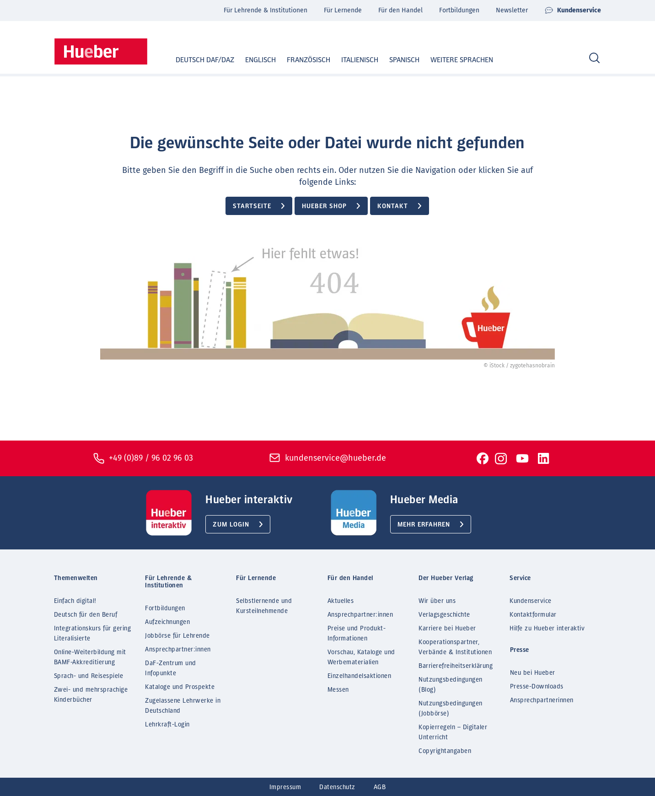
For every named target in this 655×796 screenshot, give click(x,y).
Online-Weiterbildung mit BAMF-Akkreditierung (90, 657)
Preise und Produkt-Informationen (357, 633)
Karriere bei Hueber (447, 628)
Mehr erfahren (423, 525)
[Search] (594, 58)
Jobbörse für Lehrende (177, 636)
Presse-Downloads (537, 686)
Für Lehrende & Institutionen (265, 10)
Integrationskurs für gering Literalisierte (92, 633)
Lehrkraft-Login (167, 724)
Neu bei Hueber (532, 673)
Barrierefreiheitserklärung (456, 666)
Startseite (252, 206)
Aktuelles (341, 601)
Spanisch (395, 60)
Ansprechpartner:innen (178, 649)
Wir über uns (437, 601)
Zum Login (231, 525)
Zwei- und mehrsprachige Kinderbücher (91, 695)
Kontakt (392, 206)
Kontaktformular (533, 615)
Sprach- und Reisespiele (88, 676)
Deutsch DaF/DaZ (196, 60)
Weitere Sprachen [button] (461, 60)
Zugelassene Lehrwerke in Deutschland (182, 706)
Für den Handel (400, 10)
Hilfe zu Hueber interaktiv (547, 628)
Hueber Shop (324, 206)
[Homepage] (101, 51)
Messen (338, 690)
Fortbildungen (459, 10)
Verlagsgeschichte (444, 615)
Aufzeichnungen (167, 622)
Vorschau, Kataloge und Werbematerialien (361, 657)
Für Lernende (343, 10)
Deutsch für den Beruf (86, 615)
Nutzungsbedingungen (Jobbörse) (451, 708)
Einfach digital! (75, 601)
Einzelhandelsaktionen (360, 676)
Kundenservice (572, 10)
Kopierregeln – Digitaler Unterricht (453, 732)
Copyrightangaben (445, 751)
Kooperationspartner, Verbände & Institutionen (455, 647)
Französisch (300, 60)
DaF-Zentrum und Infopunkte (170, 668)
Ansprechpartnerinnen (542, 700)
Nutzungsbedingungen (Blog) (451, 685)
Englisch (251, 60)
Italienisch (351, 60)
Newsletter (512, 10)
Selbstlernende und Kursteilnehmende (264, 606)
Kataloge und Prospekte (180, 687)
